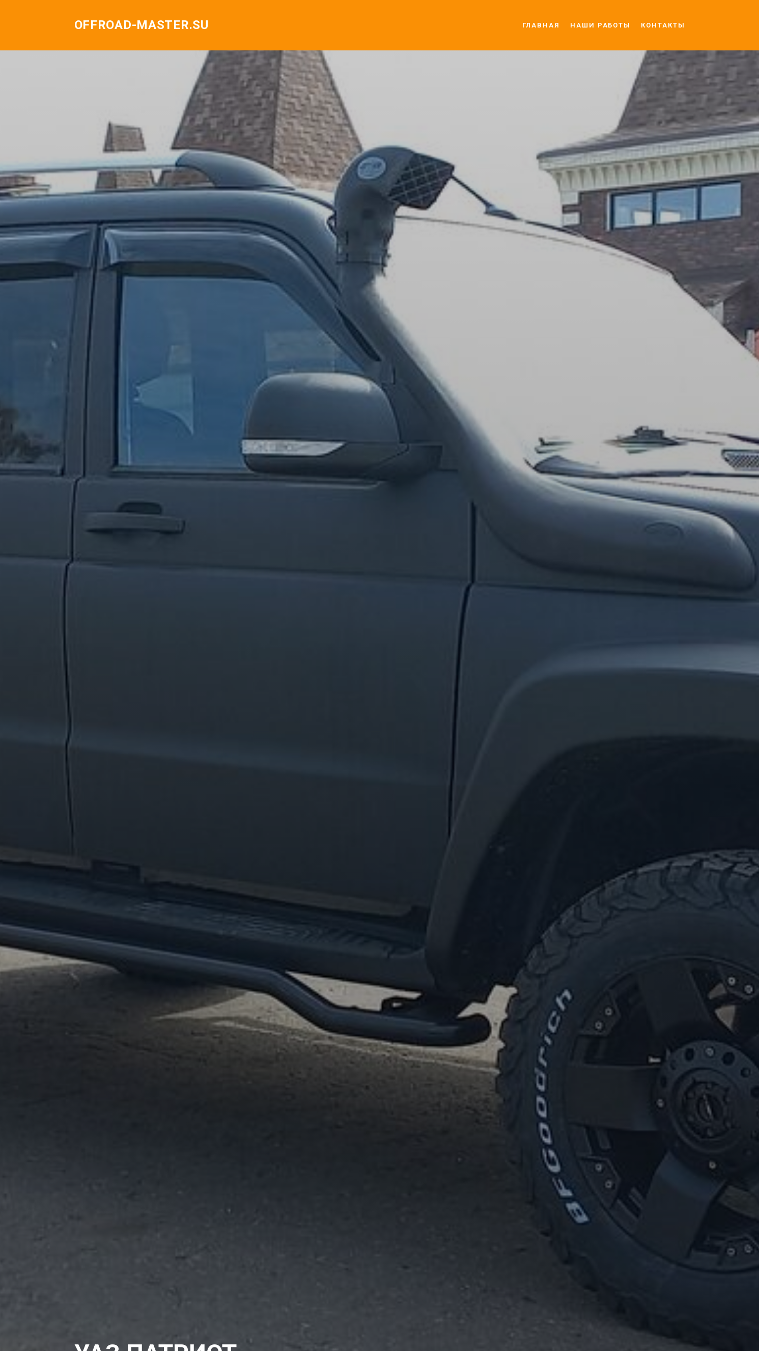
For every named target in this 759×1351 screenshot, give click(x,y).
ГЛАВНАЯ (541, 25)
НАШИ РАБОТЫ (600, 25)
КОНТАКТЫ (663, 25)
